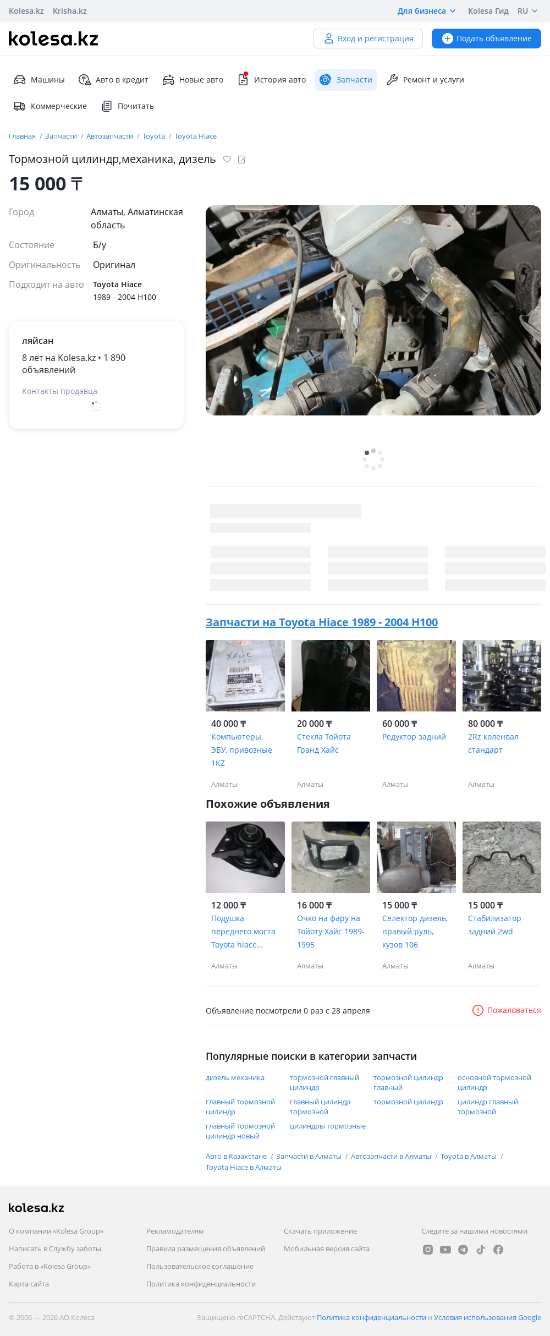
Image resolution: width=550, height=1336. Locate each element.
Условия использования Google (487, 1317)
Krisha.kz (70, 11)
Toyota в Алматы (469, 1156)
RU (529, 11)
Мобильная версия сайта (327, 1248)
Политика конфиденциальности (201, 1284)
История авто (271, 79)
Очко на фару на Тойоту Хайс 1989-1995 (331, 931)
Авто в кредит (113, 79)
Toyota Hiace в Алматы (244, 1167)
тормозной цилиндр (408, 1102)
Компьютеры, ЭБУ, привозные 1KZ (241, 749)
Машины (39, 79)
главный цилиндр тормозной (320, 1106)
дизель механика (235, 1077)
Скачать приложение (320, 1231)
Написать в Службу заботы (55, 1248)
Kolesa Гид (488, 11)
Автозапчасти (110, 136)
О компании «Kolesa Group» (56, 1231)
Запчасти (62, 136)
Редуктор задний (414, 736)
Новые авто (192, 79)
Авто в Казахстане (237, 1156)
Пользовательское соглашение (200, 1266)
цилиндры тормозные (328, 1126)
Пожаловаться (506, 1010)
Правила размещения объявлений (205, 1248)
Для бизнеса (428, 11)
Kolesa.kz (26, 11)
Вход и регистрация (368, 38)
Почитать (127, 106)
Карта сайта (29, 1284)
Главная (23, 136)
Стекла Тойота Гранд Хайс (324, 743)
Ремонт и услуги (425, 79)
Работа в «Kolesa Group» (50, 1266)
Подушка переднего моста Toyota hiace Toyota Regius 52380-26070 (243, 932)
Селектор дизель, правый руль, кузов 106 (415, 931)
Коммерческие (50, 106)
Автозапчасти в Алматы (392, 1156)
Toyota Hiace (195, 136)
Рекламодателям (175, 1231)
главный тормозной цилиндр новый (240, 1131)
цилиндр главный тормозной (488, 1106)
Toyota (154, 136)
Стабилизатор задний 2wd (494, 925)
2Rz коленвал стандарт (493, 743)
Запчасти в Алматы (309, 1156)
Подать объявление (486, 38)
